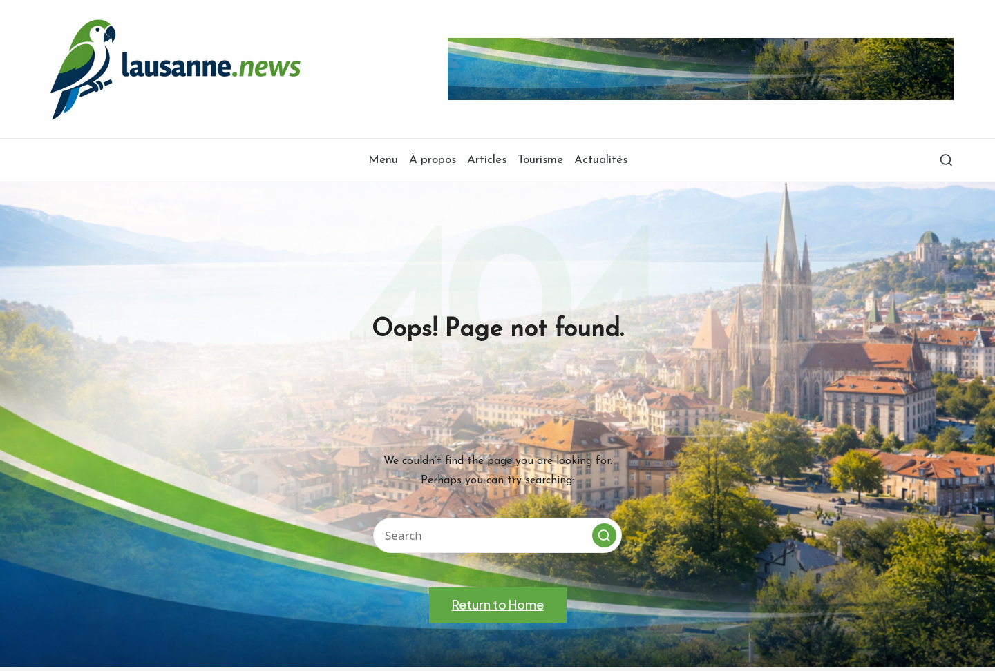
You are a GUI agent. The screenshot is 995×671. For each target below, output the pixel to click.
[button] (604, 535)
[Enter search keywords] (497, 535)
